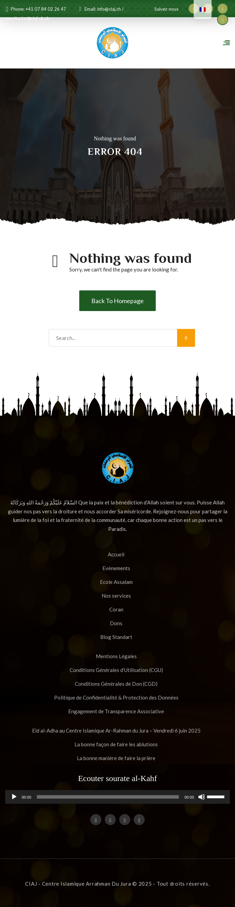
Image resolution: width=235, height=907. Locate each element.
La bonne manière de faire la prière (116, 758)
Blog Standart (116, 637)
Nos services (116, 596)
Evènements (116, 568)
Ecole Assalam (116, 582)
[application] (117, 797)
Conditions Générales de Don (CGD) (116, 684)
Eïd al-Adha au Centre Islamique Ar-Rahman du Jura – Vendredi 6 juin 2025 (116, 730)
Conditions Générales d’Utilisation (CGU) (116, 670)
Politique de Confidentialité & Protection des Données (116, 697)
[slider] (108, 797)
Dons (116, 623)
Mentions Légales (116, 656)
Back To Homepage (117, 301)
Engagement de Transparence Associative (116, 711)
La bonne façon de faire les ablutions (116, 744)
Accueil (116, 554)
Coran (116, 609)
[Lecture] (14, 799)
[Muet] (201, 799)
